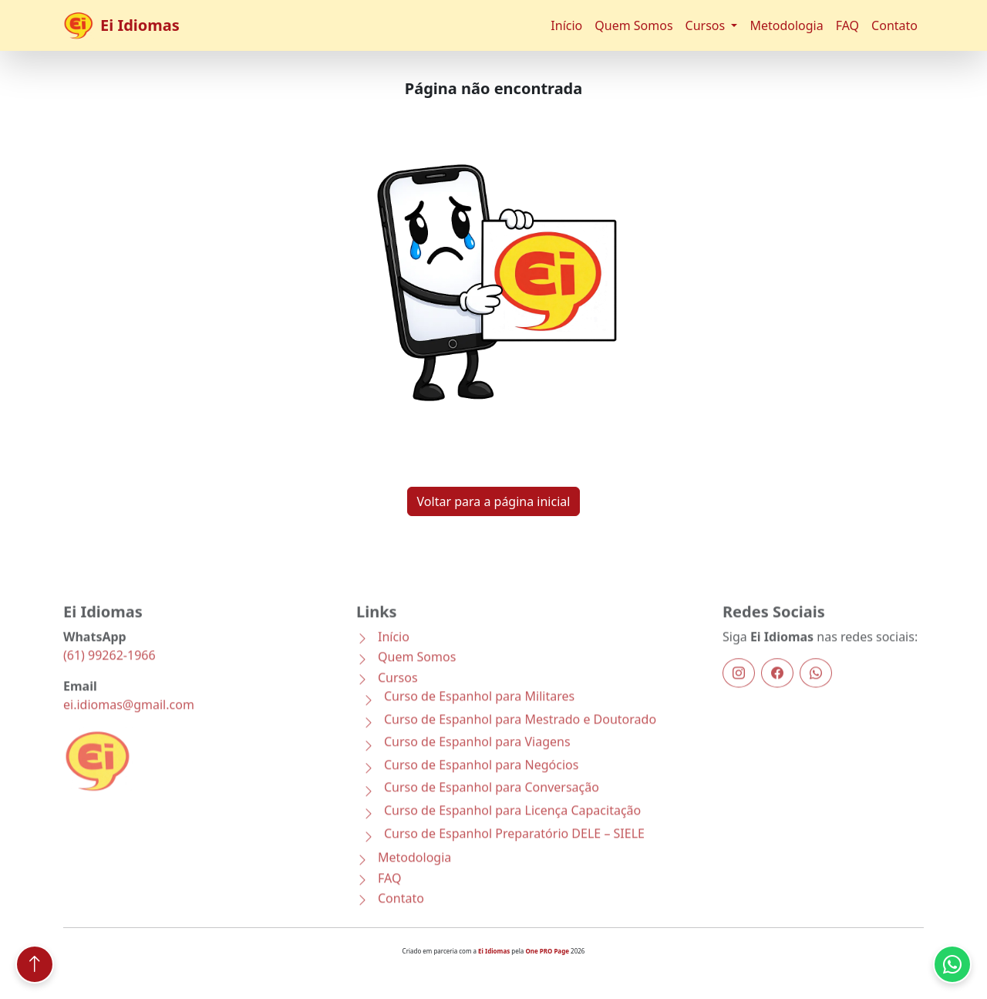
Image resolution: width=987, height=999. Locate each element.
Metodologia (786, 25)
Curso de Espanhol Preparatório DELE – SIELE (514, 850)
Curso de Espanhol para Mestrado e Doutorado (520, 735)
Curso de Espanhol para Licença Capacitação (512, 826)
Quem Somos (633, 25)
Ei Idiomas (121, 25)
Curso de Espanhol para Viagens (477, 759)
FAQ (847, 25)
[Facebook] (777, 689)
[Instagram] (739, 689)
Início (566, 25)
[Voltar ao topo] (34, 964)
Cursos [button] (707, 25)
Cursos (398, 693)
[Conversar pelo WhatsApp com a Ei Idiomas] (952, 964)
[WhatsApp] (816, 689)
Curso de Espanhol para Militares (479, 712)
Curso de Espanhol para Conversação (491, 804)
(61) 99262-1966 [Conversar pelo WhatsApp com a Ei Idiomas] (109, 671)
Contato (894, 25)
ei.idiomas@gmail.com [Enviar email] (128, 720)
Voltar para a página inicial (494, 506)
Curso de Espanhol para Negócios (481, 781)
